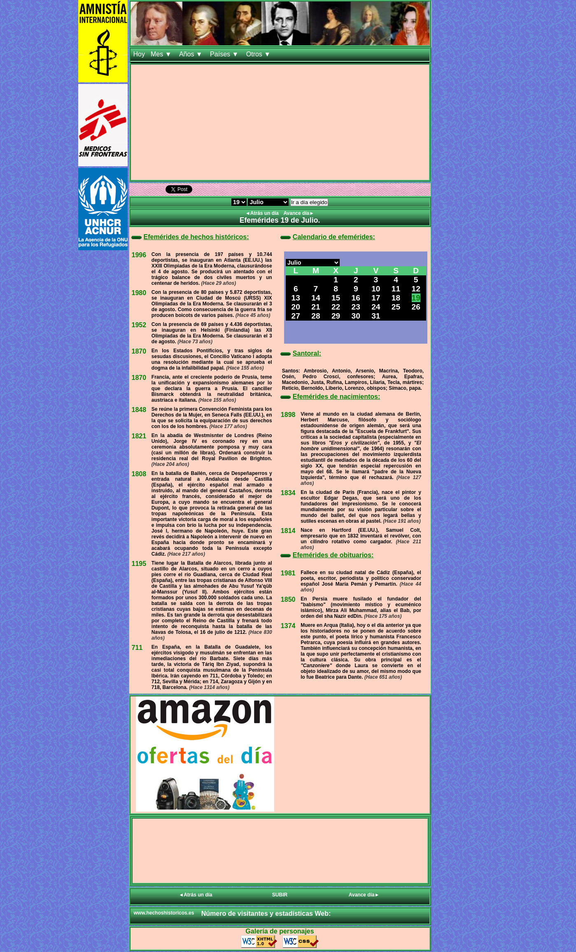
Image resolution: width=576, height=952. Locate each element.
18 (396, 297)
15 (335, 297)
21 (315, 307)
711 (137, 647)
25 (396, 307)
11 (396, 288)
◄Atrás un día (262, 213)
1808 (139, 473)
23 (356, 307)
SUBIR (279, 895)
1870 (139, 351)
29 (335, 316)
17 (375, 297)
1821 (139, 436)
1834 (288, 492)
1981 (288, 573)
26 (416, 307)
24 (375, 307)
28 (315, 316)
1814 (288, 530)
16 (356, 297)
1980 (139, 292)
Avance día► (298, 213)
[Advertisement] (280, 122)
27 (295, 316)
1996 (139, 254)
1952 (139, 324)
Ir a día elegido (309, 202)
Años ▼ (191, 54)
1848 (139, 409)
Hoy (139, 54)
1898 (288, 414)
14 (315, 297)
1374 (288, 625)
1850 (288, 599)
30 (356, 316)
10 (375, 288)
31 (375, 316)
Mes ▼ (162, 54)
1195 (139, 563)
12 (416, 288)
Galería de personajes (279, 931)
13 (295, 297)
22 (335, 307)
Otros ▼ (259, 54)
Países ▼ (225, 54)
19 (416, 297)
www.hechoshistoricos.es (164, 913)
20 (295, 307)
